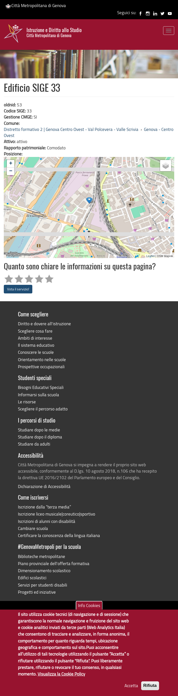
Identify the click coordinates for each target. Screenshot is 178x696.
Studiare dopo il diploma (40, 437)
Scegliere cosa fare (35, 331)
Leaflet (150, 256)
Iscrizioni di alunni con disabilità (46, 521)
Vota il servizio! (18, 289)
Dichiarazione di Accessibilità (44, 486)
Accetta (131, 685)
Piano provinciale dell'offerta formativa (53, 563)
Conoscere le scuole (36, 352)
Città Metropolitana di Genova (35, 5)
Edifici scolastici (32, 578)
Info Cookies (89, 605)
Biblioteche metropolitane (41, 556)
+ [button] (10, 164)
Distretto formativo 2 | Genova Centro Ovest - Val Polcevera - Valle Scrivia (71, 129)
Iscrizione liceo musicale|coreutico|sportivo (56, 514)
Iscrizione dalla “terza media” (44, 507)
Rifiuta (150, 685)
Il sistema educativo (36, 345)
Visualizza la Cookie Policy (61, 674)
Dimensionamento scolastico (44, 570)
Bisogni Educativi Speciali (41, 387)
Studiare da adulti (34, 444)
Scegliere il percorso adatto (43, 409)
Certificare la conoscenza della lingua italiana (59, 535)
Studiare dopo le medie (39, 430)
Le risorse (27, 402)
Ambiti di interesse (35, 338)
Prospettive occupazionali (41, 366)
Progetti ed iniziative (37, 592)
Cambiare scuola (33, 528)
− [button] (10, 171)
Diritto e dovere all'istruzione (44, 324)
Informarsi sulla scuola (38, 395)
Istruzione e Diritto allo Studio (54, 32)
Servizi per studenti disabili (42, 585)
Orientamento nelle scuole (42, 359)
